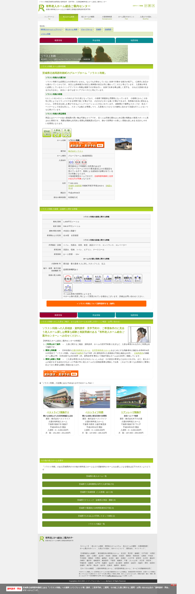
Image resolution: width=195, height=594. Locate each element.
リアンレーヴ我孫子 (131, 412)
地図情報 (134, 40)
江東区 (94, 556)
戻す (149, 5)
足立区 (123, 553)
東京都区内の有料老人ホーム (108, 553)
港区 (117, 558)
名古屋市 (119, 563)
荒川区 (130, 553)
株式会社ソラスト (75, 151)
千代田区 (83, 558)
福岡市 (116, 565)
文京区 (111, 558)
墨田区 (128, 556)
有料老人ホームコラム (113, 546)
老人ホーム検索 (97, 546)
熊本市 (123, 565)
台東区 (143, 556)
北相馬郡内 (138, 353)
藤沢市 (89, 560)
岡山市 (96, 565)
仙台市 (111, 563)
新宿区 (114, 556)
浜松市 (133, 563)
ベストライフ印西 (94, 412)
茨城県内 (79, 353)
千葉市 (112, 560)
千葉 (125, 560)
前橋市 (90, 563)
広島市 (109, 565)
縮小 (145, 5)
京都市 (82, 565)
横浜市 (152, 558)
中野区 (97, 558)
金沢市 (102, 565)
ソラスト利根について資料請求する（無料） (97, 303)
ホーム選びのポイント (88, 548)
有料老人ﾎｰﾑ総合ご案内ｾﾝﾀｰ (59, 539)
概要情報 (58, 40)
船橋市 (119, 560)
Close (174, 585)
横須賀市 (105, 560)
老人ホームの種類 (129, 546)
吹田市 (152, 563)
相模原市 (97, 560)
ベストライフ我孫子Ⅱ (58, 412)
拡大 (153, 5)
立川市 (145, 558)
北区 (88, 556)
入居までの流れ (103, 548)
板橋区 (137, 553)
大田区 (152, 553)
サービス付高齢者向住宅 (141, 568)
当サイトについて (117, 548)
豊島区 (90, 558)
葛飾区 (82, 556)
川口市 (141, 560)
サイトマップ (139, 548)
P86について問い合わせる (61, 373)
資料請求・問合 (14, 589)
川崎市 (82, 560)
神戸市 (89, 565)
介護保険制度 (143, 546)
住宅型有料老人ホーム (101, 350)
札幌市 (104, 563)
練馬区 (104, 558)
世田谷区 (136, 556)
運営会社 (129, 548)
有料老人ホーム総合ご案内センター (68, 8)
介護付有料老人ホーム (81, 350)
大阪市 (140, 563)
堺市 (146, 563)
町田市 (138, 558)
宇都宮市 (83, 563)
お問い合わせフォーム (114, 575)
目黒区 (123, 558)
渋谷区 (108, 556)
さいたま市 (133, 560)
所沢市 (148, 560)
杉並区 (121, 556)
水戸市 (97, 563)
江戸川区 (145, 553)
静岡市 (126, 563)
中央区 (150, 556)
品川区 (101, 556)
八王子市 (131, 558)
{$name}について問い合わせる (87, 145)
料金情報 (96, 40)
